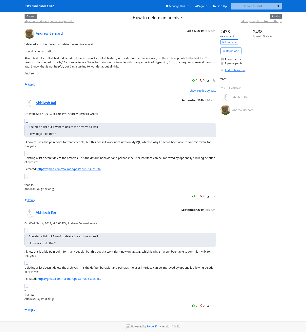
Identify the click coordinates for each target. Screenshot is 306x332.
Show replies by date (202, 90)
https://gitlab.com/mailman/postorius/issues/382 (69, 169)
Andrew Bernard (49, 33)
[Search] (278, 6)
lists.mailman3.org (40, 6)
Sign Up (220, 6)
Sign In (201, 6)
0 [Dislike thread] (202, 80)
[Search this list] (253, 6)
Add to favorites (232, 70)
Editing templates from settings (261, 21)
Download (231, 51)
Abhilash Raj (46, 102)
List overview (229, 42)
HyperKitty (154, 326)
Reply (30, 84)
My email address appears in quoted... (49, 21)
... (27, 121)
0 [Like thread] (195, 80)
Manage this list (178, 6)
